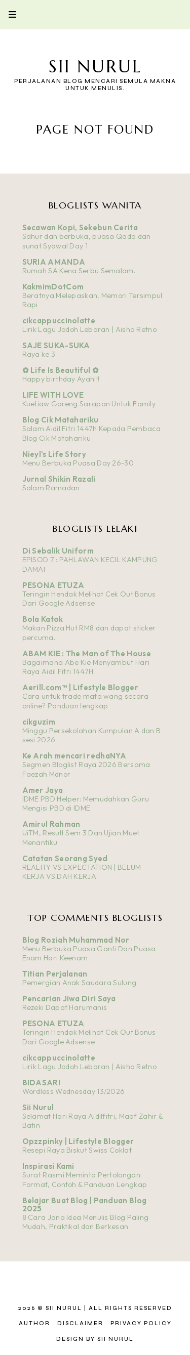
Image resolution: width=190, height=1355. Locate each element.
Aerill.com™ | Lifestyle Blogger (80, 687)
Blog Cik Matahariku (60, 420)
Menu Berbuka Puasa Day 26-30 (78, 463)
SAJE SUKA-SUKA (56, 345)
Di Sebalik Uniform (58, 551)
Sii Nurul (95, 66)
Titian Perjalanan (55, 974)
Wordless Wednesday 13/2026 (73, 1091)
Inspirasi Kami (48, 1166)
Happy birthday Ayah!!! (61, 379)
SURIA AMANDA (54, 262)
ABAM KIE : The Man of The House (86, 653)
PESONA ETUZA (53, 585)
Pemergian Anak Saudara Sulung (79, 982)
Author (34, 1323)
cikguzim (38, 722)
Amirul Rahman (51, 824)
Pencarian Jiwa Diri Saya (69, 998)
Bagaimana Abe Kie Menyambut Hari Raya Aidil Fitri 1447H (86, 667)
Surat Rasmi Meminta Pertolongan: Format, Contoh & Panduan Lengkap (84, 1179)
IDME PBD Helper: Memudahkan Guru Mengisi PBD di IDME (85, 803)
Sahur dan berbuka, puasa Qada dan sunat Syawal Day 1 (86, 241)
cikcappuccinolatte (58, 320)
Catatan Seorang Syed (65, 858)
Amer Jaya (42, 790)
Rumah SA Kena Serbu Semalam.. (79, 270)
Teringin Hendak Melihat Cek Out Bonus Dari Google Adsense (89, 598)
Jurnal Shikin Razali (59, 479)
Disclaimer (80, 1323)
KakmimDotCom (53, 286)
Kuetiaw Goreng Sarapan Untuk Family (89, 403)
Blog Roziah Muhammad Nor (76, 940)
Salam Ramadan (51, 487)
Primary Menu (8, 14)
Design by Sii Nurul (95, 1339)
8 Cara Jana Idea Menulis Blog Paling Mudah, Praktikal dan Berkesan (85, 1222)
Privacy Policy (141, 1323)
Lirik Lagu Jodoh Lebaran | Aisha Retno (89, 329)
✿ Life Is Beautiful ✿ (60, 370)
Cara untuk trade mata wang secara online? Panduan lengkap (85, 701)
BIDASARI (41, 1082)
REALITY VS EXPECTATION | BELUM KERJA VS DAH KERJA (81, 872)
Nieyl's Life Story (54, 454)
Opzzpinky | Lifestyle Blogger (78, 1141)
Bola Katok (42, 619)
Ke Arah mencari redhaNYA (74, 755)
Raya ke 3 (39, 354)
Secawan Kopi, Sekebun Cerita (80, 227)
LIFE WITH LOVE (53, 395)
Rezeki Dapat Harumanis (64, 1007)
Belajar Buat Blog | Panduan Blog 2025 (84, 1204)
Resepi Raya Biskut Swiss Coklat (77, 1150)
